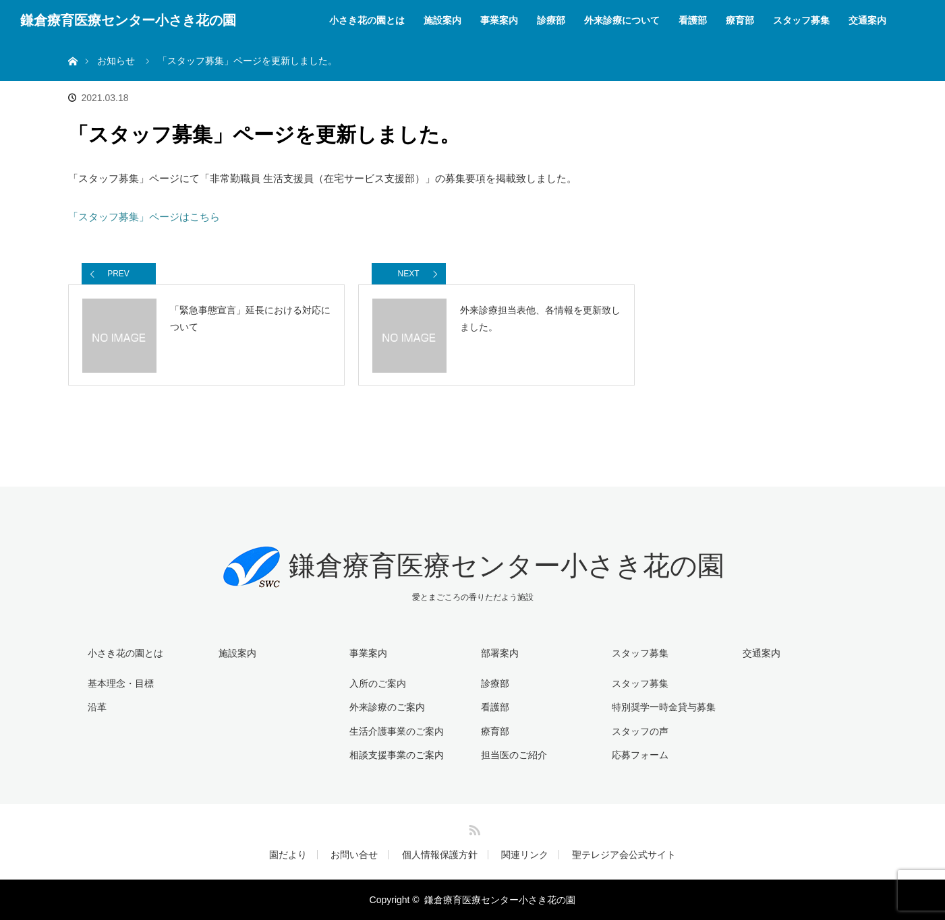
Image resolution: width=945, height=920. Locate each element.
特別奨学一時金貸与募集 (664, 707)
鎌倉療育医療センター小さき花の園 (128, 20)
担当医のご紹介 (514, 754)
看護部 (693, 20)
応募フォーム (640, 754)
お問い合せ (354, 854)
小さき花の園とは (367, 20)
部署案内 (500, 653)
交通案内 (867, 20)
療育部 (740, 20)
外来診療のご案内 (387, 707)
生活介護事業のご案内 (396, 731)
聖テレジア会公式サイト (624, 854)
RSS (473, 828)
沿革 (97, 707)
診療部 (551, 20)
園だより (288, 854)
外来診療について (622, 20)
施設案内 (442, 20)
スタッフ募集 (801, 20)
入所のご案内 (377, 683)
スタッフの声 (640, 731)
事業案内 (499, 20)
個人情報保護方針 (440, 854)
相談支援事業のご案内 (396, 754)
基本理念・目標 (121, 683)
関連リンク (524, 854)
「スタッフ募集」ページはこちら (144, 216)
